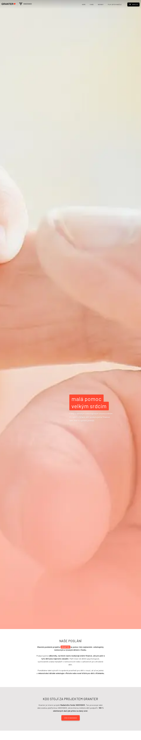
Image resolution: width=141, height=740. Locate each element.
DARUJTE (133, 4)
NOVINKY (101, 4)
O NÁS (92, 4)
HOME (84, 4)
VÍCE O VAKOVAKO (70, 718)
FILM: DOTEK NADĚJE (115, 4)
